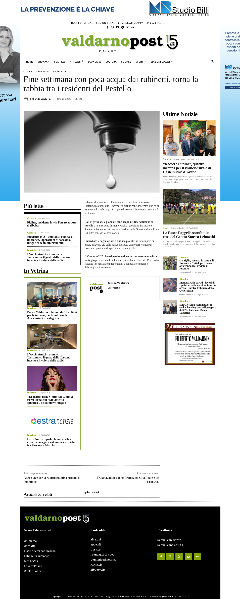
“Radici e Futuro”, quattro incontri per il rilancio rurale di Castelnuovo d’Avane (187, 168)
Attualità (183, 279)
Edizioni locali (43, 71)
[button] (212, 62)
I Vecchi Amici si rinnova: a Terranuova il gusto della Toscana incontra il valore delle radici (48, 257)
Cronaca (27, 71)
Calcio (166, 228)
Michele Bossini (177, 228)
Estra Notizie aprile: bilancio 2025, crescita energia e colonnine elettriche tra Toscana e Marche (51, 442)
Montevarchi (59, 71)
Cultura (167, 159)
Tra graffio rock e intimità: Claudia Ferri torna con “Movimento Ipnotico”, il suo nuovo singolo (50, 399)
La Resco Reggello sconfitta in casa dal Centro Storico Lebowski (189, 235)
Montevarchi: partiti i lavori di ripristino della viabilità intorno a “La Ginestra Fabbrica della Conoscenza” (197, 286)
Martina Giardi (179, 159)
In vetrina (32, 250)
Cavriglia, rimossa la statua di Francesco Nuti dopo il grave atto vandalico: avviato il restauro (196, 264)
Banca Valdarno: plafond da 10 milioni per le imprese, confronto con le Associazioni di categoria (52, 315)
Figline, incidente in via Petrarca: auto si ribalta (52, 224)
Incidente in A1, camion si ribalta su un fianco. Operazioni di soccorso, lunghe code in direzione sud (50, 240)
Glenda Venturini (41, 99)
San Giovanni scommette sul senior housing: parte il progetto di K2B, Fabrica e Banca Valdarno (197, 308)
